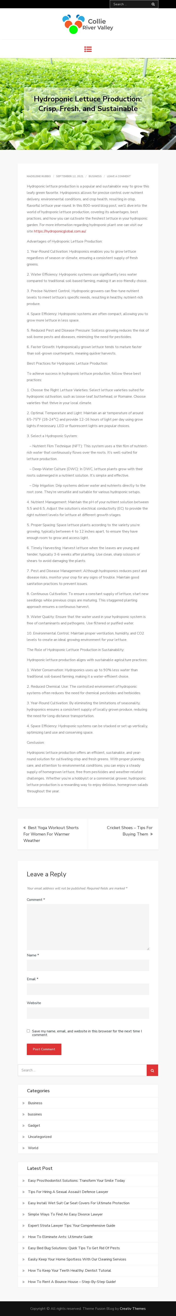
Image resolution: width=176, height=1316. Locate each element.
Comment (36, 899)
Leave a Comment (119, 176)
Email (32, 979)
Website (34, 1003)
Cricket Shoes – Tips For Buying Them (130, 831)
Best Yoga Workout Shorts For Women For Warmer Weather (51, 834)
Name (33, 955)
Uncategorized (40, 1136)
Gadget (34, 1125)
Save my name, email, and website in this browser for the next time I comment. (87, 1033)
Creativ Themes (133, 1308)
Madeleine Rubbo (39, 176)
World (33, 1148)
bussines (35, 1114)
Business (95, 176)
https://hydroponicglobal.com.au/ (60, 231)
